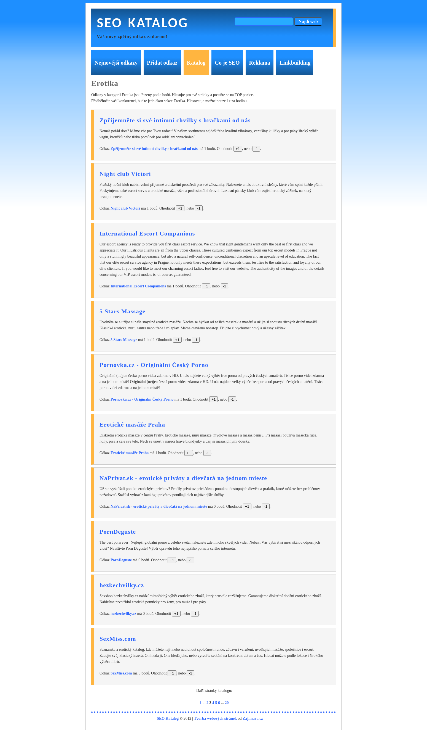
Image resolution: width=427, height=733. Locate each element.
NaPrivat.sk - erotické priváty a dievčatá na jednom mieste (183, 478)
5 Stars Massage (123, 311)
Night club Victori (125, 173)
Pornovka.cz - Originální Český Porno (154, 364)
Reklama (259, 63)
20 (227, 703)
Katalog (196, 63)
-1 (256, 149)
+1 (238, 149)
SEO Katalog (142, 22)
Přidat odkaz (162, 63)
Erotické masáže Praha (132, 424)
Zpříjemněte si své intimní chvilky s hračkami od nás (175, 120)
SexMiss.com (118, 638)
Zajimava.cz (253, 718)
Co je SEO (227, 63)
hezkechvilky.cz (122, 585)
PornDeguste (118, 531)
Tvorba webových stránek (215, 718)
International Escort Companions (147, 233)
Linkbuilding (295, 63)
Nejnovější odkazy (116, 63)
